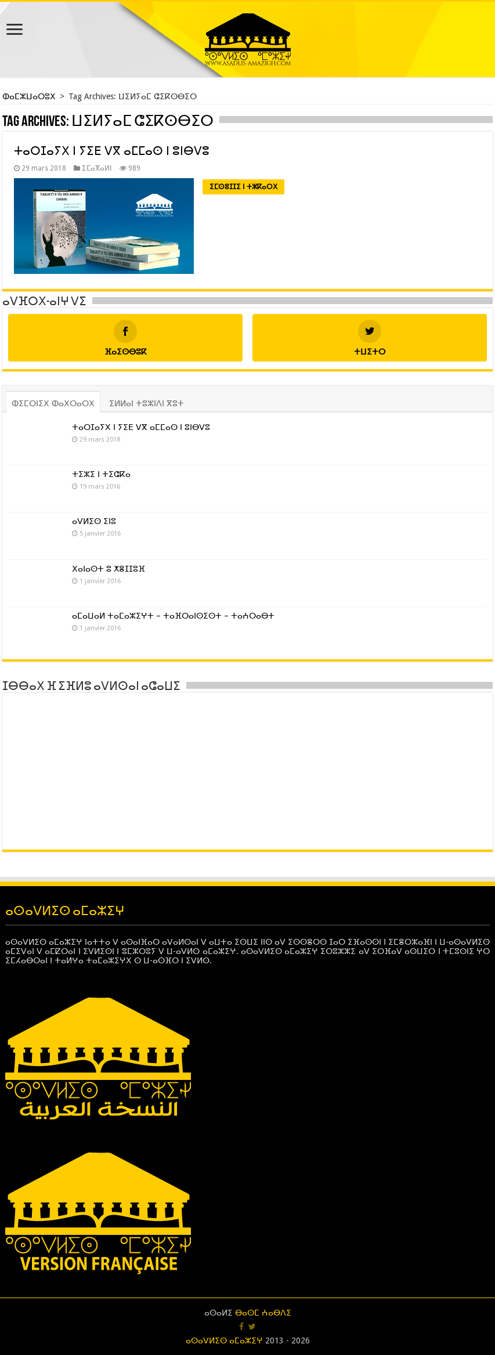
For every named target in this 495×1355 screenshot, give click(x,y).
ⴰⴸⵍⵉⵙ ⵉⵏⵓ (94, 521)
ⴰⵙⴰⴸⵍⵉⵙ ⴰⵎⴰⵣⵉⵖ (224, 1340)
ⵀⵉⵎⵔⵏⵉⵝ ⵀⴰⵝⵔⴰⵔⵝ (53, 403)
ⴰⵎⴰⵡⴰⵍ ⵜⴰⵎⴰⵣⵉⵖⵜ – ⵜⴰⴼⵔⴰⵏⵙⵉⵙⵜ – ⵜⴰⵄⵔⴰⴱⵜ (173, 615)
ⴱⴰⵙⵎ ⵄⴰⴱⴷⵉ (263, 1312)
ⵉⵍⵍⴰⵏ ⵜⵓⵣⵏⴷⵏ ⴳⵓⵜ (146, 403)
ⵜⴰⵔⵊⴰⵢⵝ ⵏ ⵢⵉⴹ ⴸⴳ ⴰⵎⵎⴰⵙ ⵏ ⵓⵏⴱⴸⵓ (111, 151)
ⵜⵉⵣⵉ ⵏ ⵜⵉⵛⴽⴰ (101, 474)
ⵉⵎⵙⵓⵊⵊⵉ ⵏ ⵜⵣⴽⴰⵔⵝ (243, 187)
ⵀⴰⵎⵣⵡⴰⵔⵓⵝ (30, 96)
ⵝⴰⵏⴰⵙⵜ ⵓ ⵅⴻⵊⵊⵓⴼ (108, 568)
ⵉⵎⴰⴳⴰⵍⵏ (97, 168)
